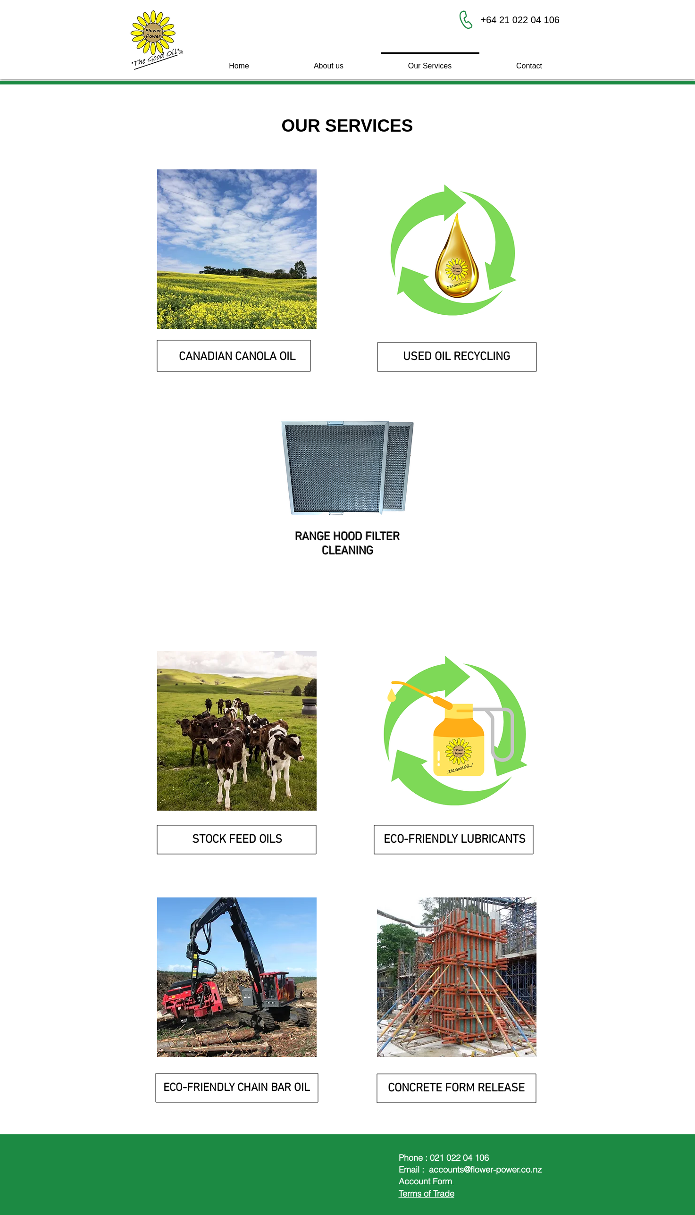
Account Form (426, 1181)
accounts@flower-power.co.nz (485, 1169)
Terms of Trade (426, 1193)
